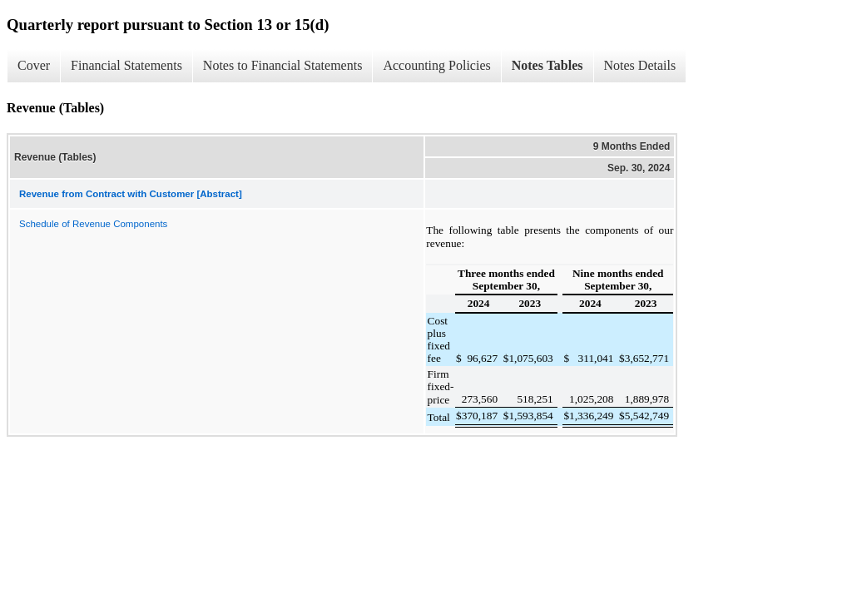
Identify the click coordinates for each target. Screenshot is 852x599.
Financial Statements (126, 65)
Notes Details (640, 65)
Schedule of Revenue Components (93, 224)
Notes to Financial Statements (283, 65)
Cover (33, 65)
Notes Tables (547, 65)
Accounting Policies (436, 65)
